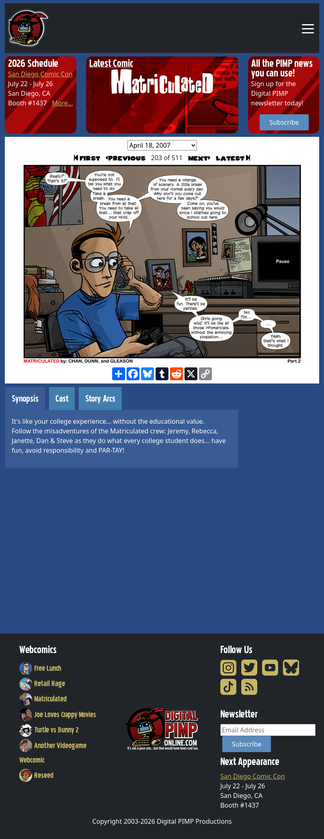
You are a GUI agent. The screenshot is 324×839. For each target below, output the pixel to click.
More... (62, 103)
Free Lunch (40, 668)
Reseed (36, 775)
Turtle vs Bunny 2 (49, 730)
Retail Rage (42, 683)
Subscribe (284, 122)
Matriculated (43, 699)
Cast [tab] (61, 399)
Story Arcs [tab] (100, 399)
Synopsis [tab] (25, 399)
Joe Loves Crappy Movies (57, 714)
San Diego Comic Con (40, 74)
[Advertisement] (280, 507)
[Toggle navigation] (308, 28)
